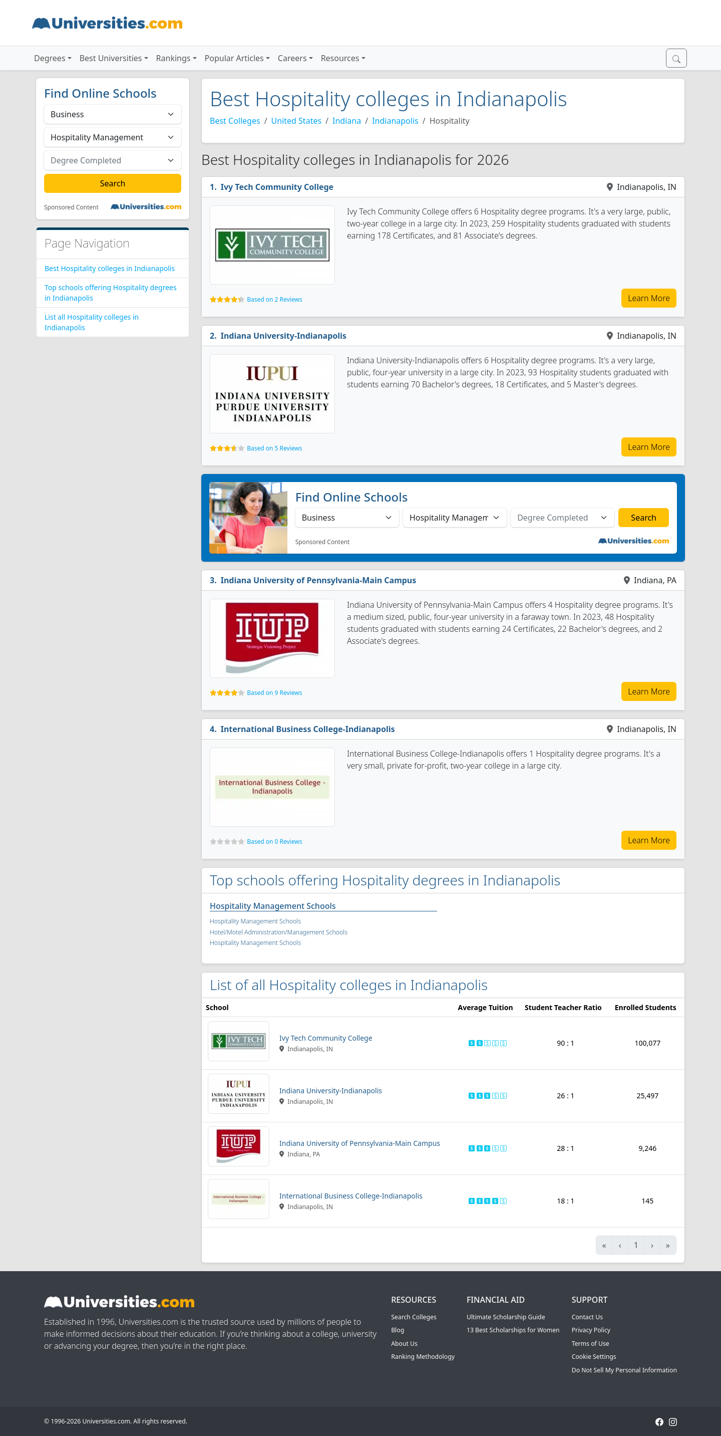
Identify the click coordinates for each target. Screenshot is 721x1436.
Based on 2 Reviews (274, 299)
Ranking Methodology (423, 1356)
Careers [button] (292, 58)
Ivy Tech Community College (277, 186)
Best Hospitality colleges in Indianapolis (110, 268)
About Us (404, 1343)
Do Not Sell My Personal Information (624, 1370)
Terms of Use (590, 1343)
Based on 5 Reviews (274, 448)
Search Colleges (414, 1317)
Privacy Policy (591, 1330)
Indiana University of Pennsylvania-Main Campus (319, 580)
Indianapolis (395, 120)
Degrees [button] (50, 58)
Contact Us (587, 1317)
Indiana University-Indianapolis (283, 335)
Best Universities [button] (111, 58)
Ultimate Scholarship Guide (506, 1317)
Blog (397, 1330)
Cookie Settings (594, 1356)
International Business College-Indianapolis (308, 729)
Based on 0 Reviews (274, 841)
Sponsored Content (71, 207)
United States (296, 120)
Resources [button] (340, 58)
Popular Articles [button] (234, 58)
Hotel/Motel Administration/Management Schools (278, 932)
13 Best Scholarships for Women (513, 1330)
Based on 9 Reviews (274, 692)
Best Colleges (235, 120)
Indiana (346, 120)
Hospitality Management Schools (273, 905)
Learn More (649, 298)
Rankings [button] (173, 58)
